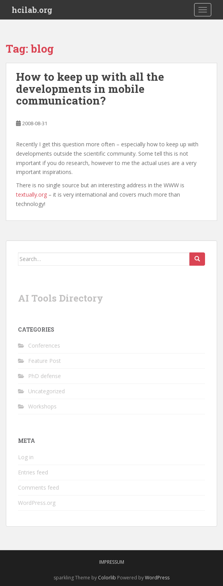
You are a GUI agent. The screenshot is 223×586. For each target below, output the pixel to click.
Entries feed (33, 472)
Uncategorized (46, 391)
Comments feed (38, 487)
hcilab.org (32, 10)
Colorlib (107, 577)
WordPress (157, 577)
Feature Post (44, 360)
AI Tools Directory (60, 298)
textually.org (31, 194)
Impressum (111, 562)
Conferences (44, 345)
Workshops (42, 406)
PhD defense (44, 376)
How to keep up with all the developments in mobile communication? (90, 88)
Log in (26, 457)
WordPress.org (36, 502)
